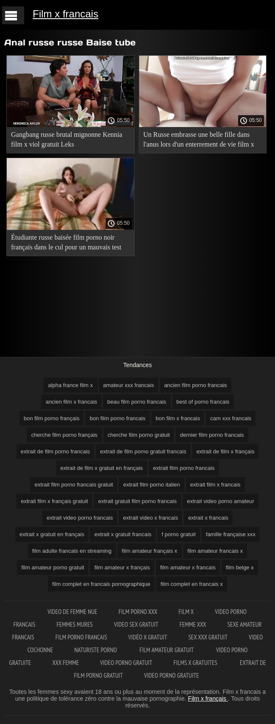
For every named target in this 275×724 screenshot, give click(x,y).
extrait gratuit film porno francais (137, 501)
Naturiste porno (96, 650)
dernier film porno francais (212, 435)
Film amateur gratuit (167, 650)
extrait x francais (208, 518)
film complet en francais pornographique (101, 584)
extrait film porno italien (151, 484)
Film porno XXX (137, 612)
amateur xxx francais (128, 385)
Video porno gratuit (126, 663)
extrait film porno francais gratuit (73, 484)
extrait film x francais (215, 484)
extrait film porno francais (184, 468)
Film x (186, 612)
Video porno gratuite (171, 675)
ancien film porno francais (195, 385)
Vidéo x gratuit (147, 637)
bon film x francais (178, 418)
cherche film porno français (64, 435)
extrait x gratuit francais (122, 534)
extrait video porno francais (80, 518)
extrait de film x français (225, 451)
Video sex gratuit (136, 624)
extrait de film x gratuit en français (101, 468)
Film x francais (65, 14)
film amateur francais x (215, 551)
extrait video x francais (150, 518)
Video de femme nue (72, 612)
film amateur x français (122, 567)
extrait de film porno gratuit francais (143, 451)
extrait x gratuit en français (52, 534)
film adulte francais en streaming (72, 551)
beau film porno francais (136, 402)
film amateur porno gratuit (52, 567)
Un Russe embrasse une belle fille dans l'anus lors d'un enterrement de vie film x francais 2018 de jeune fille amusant (198, 141)
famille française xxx (230, 534)
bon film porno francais (118, 418)
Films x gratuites (196, 663)
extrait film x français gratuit (54, 501)
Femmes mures (74, 624)
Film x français (208, 698)
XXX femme (65, 663)
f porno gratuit (179, 534)
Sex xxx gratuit (208, 637)
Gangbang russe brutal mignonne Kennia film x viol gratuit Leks (66, 139)
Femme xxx (193, 624)
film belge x (240, 567)
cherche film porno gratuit (139, 435)
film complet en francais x (191, 584)
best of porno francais (203, 402)
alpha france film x (70, 385)
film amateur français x (149, 551)
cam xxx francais (230, 418)
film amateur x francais (188, 567)
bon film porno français (52, 418)
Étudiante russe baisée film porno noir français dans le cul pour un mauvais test (66, 242)
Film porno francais (81, 637)
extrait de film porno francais (55, 451)
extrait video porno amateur (220, 501)
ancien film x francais (71, 402)
